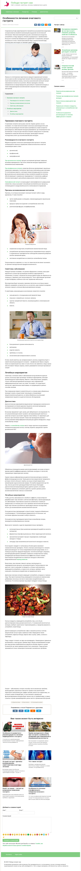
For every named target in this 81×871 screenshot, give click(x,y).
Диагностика (44, 12)
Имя (4, 810)
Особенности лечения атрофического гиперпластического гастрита (37, 790)
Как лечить (26, 702)
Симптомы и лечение (12, 12)
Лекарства (25, 12)
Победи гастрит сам (22, 2)
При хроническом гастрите (13, 160)
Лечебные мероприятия (14, 108)
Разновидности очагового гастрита (20, 100)
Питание (34, 12)
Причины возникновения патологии (20, 103)
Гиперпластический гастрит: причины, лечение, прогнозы (68, 67)
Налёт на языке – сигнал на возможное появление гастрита (13, 790)
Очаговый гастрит (37, 702)
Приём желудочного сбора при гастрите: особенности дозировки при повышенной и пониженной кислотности (40, 735)
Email (21, 810)
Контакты (9, 854)
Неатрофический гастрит (12, 182)
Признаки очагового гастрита (16, 98)
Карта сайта (18, 854)
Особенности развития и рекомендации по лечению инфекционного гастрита (13, 734)
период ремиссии (22, 559)
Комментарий (7, 816)
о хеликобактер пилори (17, 425)
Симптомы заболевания (16, 106)
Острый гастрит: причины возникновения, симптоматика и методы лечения (12, 764)
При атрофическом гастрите (13, 168)
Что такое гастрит (35, 761)
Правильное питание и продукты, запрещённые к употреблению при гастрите (66, 108)
